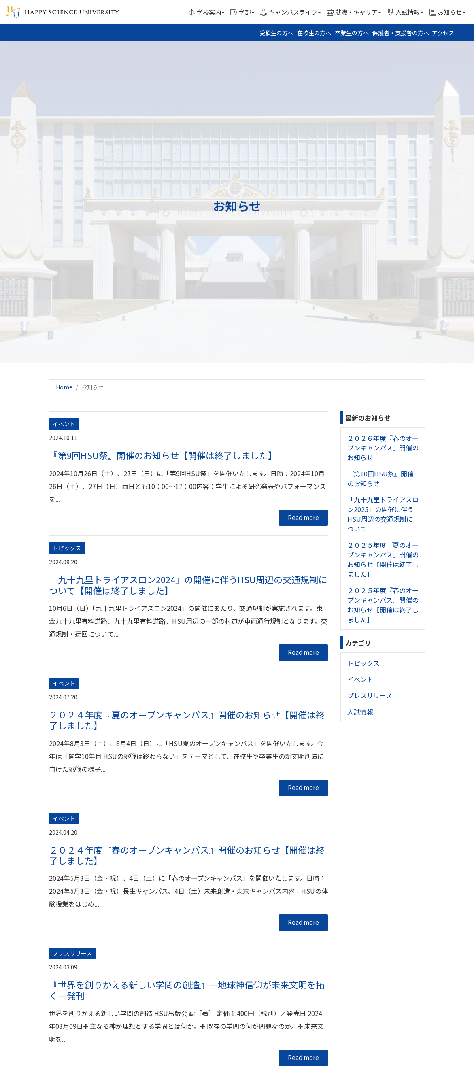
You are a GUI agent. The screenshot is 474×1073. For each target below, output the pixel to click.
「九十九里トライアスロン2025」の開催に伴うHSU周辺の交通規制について (383, 514)
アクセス (443, 33)
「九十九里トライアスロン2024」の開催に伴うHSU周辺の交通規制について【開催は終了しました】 (188, 584)
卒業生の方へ (352, 33)
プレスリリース (369, 695)
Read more (303, 517)
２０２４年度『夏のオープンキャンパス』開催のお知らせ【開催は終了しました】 (187, 719)
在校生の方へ (314, 33)
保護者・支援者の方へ (400, 33)
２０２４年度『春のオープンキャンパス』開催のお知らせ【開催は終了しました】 (187, 855)
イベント (360, 679)
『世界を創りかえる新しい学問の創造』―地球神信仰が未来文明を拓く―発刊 (187, 989)
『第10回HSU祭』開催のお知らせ (380, 478)
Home (64, 387)
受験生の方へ (276, 33)
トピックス (363, 663)
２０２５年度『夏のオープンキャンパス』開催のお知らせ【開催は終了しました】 (383, 559)
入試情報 (360, 711)
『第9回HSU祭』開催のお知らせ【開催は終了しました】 (163, 454)
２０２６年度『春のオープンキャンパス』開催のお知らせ (383, 447)
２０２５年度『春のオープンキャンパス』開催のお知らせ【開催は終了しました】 (383, 604)
